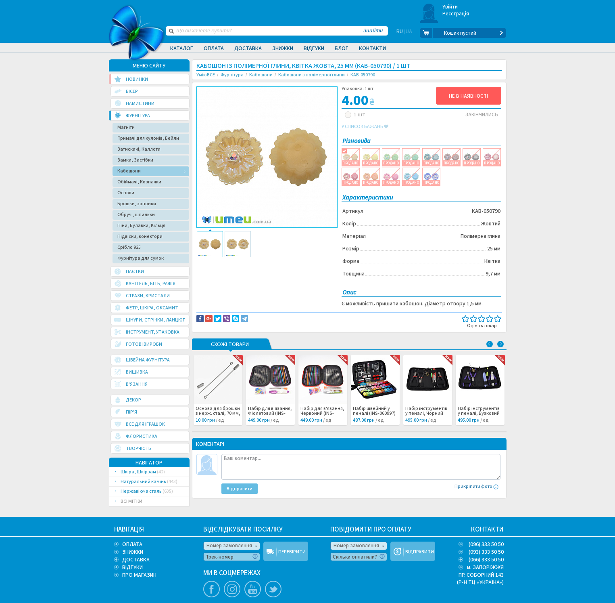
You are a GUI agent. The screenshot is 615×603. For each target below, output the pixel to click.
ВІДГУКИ (132, 567)
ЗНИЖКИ (132, 552)
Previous (489, 344)
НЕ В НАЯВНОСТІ (468, 96)
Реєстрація (455, 14)
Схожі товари (230, 344)
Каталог (181, 48)
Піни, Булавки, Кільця (141, 225)
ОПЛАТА (132, 544)
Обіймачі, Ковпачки (139, 182)
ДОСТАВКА (136, 559)
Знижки (282, 48)
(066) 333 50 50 (486, 559)
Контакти (372, 48)
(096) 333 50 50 (486, 544)
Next (500, 344)
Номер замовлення (229, 545)
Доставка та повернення (231, 263)
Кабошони (129, 171)
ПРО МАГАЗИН (139, 575)
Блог (341, 48)
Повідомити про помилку (296, 263)
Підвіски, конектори (140, 236)
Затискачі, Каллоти (139, 149)
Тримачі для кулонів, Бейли (148, 138)
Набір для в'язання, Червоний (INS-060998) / (322, 413)
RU (399, 33)
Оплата (214, 48)
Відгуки (314, 48)
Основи (125, 192)
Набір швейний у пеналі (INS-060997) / (374, 413)
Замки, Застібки (135, 160)
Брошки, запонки (136, 203)
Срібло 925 (129, 247)
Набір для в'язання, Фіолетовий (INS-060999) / (270, 413)
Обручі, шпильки (136, 214)
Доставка (248, 48)
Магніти (126, 127)
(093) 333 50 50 (486, 552)
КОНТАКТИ (487, 529)
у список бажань (365, 126)
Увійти (450, 7)
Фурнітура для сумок (140, 258)
